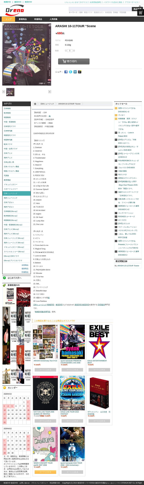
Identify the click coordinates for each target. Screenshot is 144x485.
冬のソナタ (122, 175)
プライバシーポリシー (39, 483)
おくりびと (122, 220)
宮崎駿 (115, 12)
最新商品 (25, 269)
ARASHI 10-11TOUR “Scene (69, 104)
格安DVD (28, 2)
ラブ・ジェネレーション (127, 227)
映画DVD (7, 2)
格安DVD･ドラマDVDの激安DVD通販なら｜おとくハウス (99, 483)
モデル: (58, 40)
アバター (121, 115)
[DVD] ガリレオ (124, 223)
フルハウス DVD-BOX (126, 168)
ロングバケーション (125, 213)
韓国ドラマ (88, 12)
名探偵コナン (99, 12)
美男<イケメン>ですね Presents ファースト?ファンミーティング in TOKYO (128, 244)
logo (14, 10)
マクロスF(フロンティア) (127, 230)
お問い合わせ (25, 483)
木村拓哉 (108, 12)
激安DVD (17, 2)
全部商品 (25, 265)
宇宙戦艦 (122, 12)
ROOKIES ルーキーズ (126, 216)
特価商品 (25, 272)
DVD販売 (101, 305)
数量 (57, 51)
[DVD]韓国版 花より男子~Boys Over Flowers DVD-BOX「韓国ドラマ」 (128, 185)
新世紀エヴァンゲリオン (127, 178)
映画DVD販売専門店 (42, 312)
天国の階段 (122, 171)
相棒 (81, 12)
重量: (57, 45)
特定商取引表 (55, 483)
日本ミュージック (47, 104)
